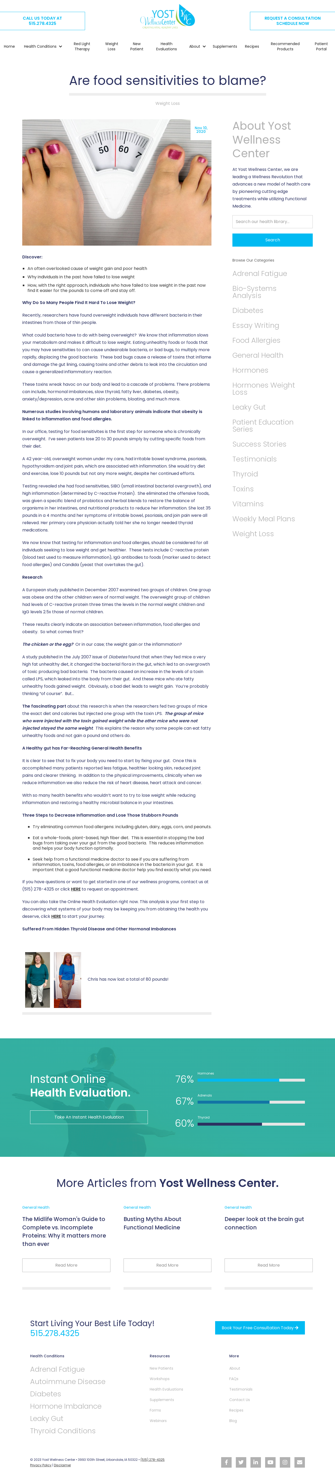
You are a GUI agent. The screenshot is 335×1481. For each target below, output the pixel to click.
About (234, 1368)
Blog (233, 1420)
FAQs (233, 1378)
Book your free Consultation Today (260, 1328)
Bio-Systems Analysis (254, 292)
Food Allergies (256, 340)
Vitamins (248, 503)
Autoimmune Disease (67, 1381)
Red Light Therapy (82, 46)
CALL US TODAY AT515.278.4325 (42, 20)
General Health (257, 355)
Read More (66, 1265)
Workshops (160, 1378)
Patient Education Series (263, 426)
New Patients (161, 1368)
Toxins (243, 488)
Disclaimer (62, 1465)
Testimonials (254, 459)
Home (9, 46)
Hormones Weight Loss (263, 389)
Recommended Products (285, 46)
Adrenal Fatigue (259, 273)
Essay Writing (255, 325)
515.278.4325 (55, 1333)
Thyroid (245, 474)
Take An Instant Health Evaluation (89, 1117)
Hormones (250, 370)
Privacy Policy (41, 1465)
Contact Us (239, 1399)
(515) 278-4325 (153, 1459)
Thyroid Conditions (63, 1430)
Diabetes (248, 310)
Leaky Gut (249, 407)
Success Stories (259, 444)
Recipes (252, 46)
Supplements (225, 46)
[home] (167, 16)
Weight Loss (111, 46)
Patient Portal (321, 46)
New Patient (136, 46)
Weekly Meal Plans (263, 518)
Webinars (158, 1420)
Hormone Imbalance (66, 1406)
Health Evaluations (166, 46)
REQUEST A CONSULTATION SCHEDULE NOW (293, 20)
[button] (41, 46)
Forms (155, 1410)
